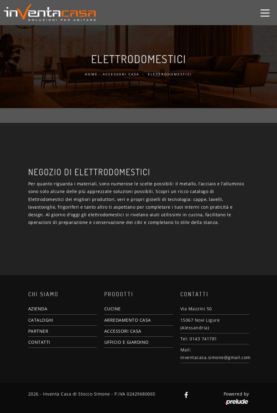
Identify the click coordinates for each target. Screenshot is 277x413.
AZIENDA (38, 309)
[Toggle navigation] (265, 12)
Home (91, 74)
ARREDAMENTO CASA (127, 320)
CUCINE (112, 309)
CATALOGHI (40, 320)
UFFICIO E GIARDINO (126, 342)
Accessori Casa (121, 74)
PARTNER (38, 331)
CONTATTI (39, 342)
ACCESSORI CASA (122, 331)
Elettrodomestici (170, 74)
